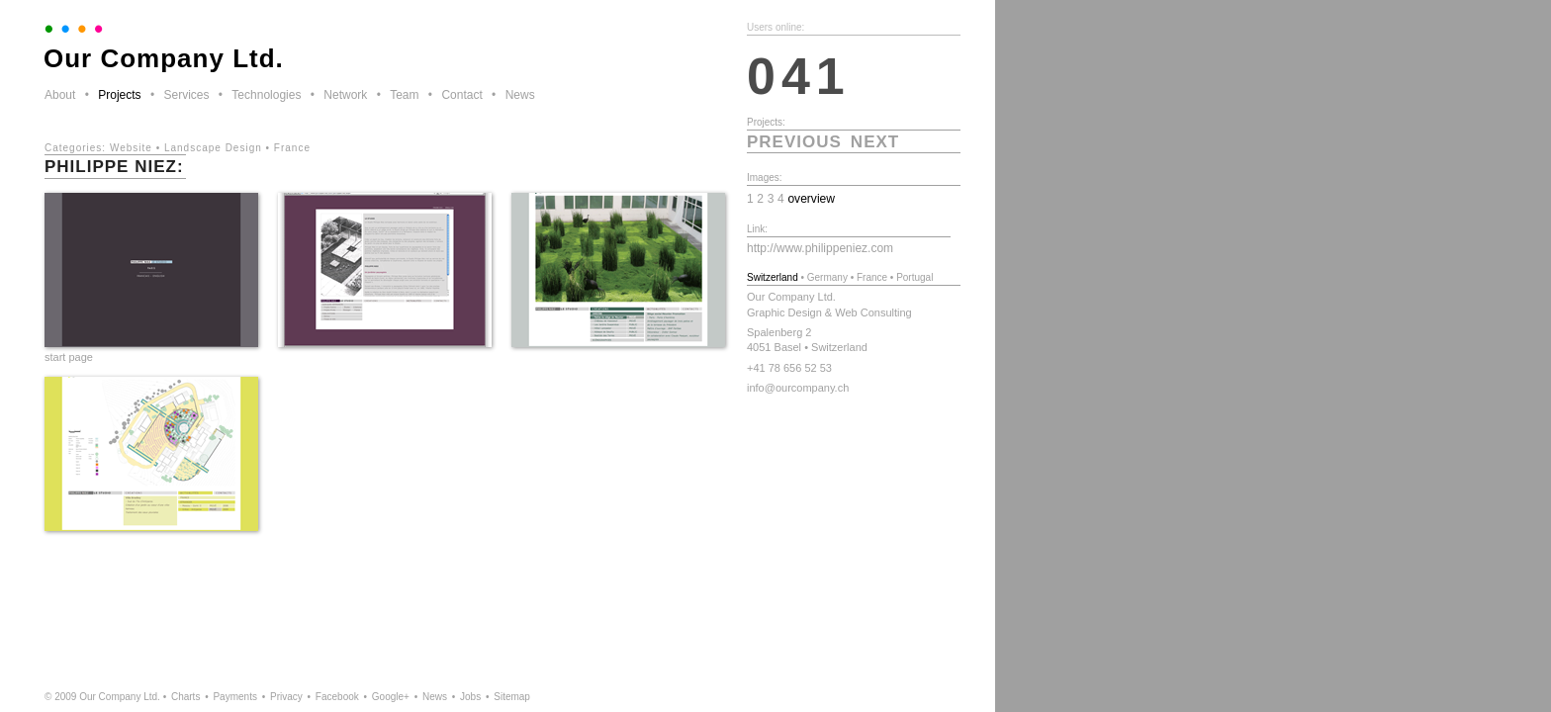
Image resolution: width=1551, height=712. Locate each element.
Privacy (286, 696)
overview (811, 199)
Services (186, 95)
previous (794, 142)
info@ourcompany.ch (798, 388)
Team (404, 95)
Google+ (391, 696)
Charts (185, 696)
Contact (461, 95)
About (60, 95)
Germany (827, 277)
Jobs (470, 696)
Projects (119, 95)
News (520, 95)
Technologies (266, 95)
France (292, 147)
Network (345, 95)
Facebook (337, 696)
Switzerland (772, 277)
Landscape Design (213, 147)
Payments (234, 696)
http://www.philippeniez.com (820, 248)
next (875, 142)
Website (131, 147)
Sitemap (512, 696)
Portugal (914, 277)
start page (69, 357)
